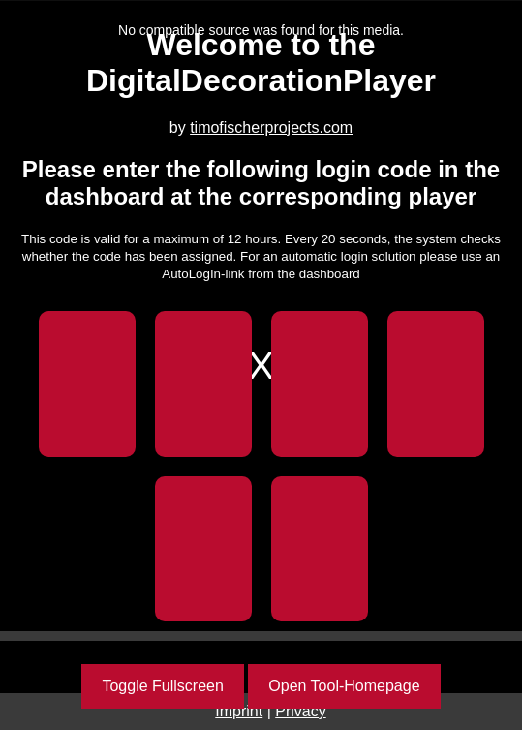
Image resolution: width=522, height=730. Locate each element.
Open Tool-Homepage (343, 686)
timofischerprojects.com (271, 127)
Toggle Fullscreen (162, 686)
